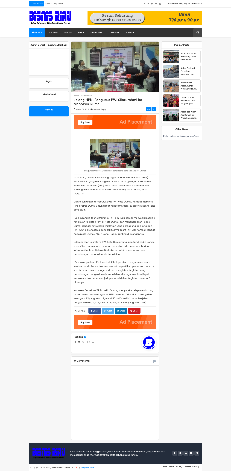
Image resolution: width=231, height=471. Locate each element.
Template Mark (87, 467)
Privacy (179, 466)
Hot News (53, 32)
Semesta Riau (96, 32)
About (171, 466)
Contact (187, 466)
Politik (81, 32)
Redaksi (78, 337)
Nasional (68, 32)
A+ (148, 109)
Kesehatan (114, 32)
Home (164, 466)
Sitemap (195, 466)
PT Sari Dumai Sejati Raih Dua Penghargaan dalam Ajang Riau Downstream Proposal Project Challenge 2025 (189, 100)
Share (94, 310)
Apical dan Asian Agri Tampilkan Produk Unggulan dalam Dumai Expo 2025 (189, 115)
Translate (130, 32)
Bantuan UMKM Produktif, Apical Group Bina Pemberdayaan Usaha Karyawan (188, 56)
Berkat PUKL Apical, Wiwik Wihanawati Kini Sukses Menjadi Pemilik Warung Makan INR (188, 85)
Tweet (108, 310)
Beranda (37, 32)
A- (154, 109)
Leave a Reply (99, 109)
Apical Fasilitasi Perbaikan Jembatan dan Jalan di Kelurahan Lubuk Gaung (189, 71)
